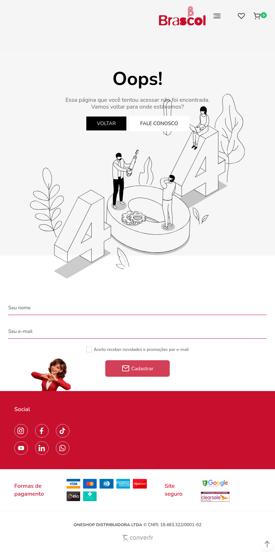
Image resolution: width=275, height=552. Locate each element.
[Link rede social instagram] (21, 431)
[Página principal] (182, 16)
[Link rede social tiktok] (62, 431)
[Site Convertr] (137, 538)
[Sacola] (258, 16)
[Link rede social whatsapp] (62, 448)
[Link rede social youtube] (21, 448)
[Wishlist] (241, 15)
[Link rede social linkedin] (42, 448)
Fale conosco (159, 123)
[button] (267, 544)
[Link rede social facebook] (42, 431)
